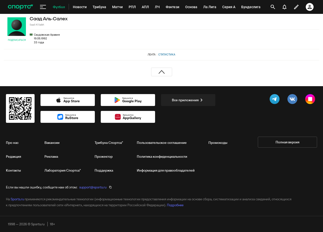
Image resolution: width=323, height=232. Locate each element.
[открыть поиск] (273, 7)
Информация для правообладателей (166, 170)
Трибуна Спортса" (109, 142)
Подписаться (17, 40)
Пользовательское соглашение (162, 142)
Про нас (12, 142)
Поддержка (104, 170)
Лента (152, 54)
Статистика (166, 54)
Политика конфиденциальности (162, 156)
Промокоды (217, 142)
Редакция (13, 156)
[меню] (43, 7)
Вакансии (52, 142)
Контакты (13, 170)
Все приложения (188, 100)
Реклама (51, 156)
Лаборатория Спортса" (62, 170)
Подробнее (175, 205)
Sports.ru (17, 199)
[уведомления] (284, 7)
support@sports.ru (92, 187)
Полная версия (287, 142)
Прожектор (104, 156)
